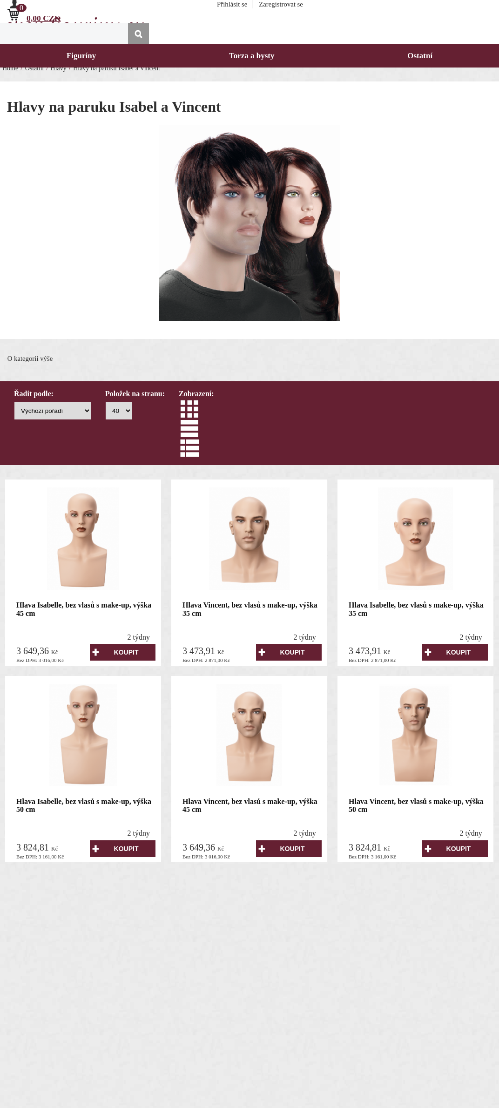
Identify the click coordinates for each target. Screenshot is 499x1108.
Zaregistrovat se (281, 4)
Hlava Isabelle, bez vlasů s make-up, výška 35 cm (416, 609)
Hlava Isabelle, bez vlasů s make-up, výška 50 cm (83, 805)
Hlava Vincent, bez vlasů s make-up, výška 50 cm (416, 805)
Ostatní (419, 55)
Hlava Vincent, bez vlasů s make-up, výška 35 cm (249, 609)
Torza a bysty (252, 55)
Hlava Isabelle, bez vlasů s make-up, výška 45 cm (83, 609)
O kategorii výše (30, 358)
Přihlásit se (232, 4)
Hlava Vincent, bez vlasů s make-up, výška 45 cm (249, 805)
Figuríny (81, 55)
